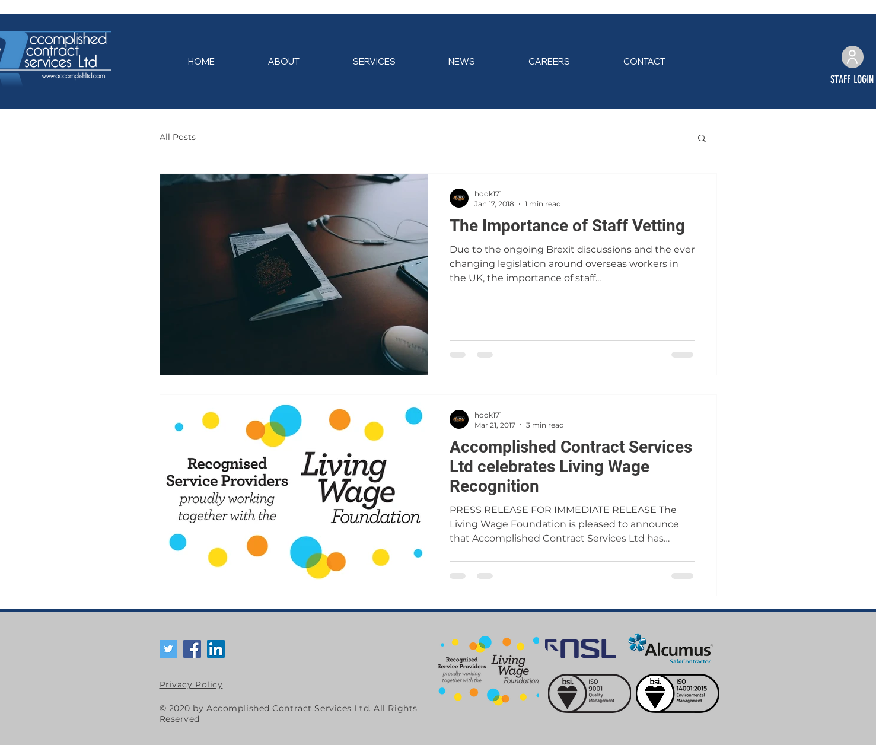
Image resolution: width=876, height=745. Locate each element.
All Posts (178, 137)
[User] (853, 57)
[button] (702, 139)
